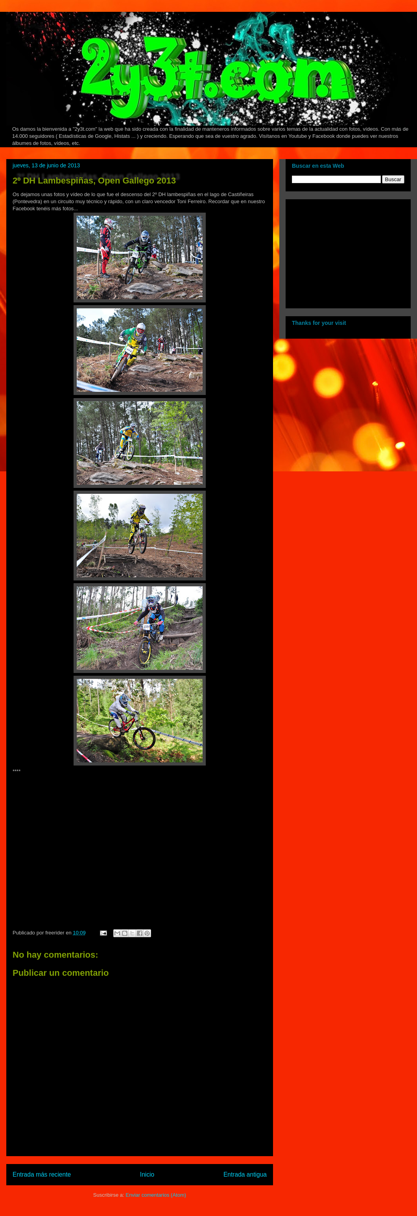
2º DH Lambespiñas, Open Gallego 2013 (94, 180)
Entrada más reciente (42, 1174)
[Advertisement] (341, 251)
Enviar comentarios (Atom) (155, 1195)
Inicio (147, 1174)
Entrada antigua (245, 1174)
